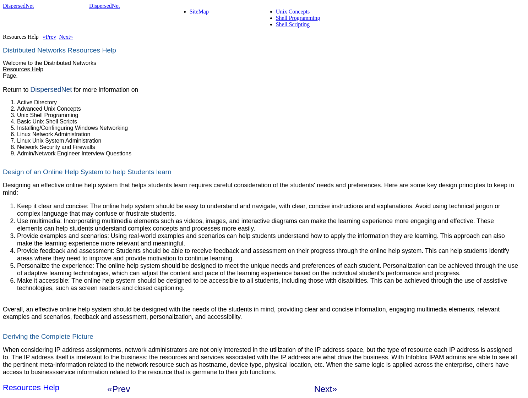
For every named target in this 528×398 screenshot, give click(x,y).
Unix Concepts (293, 12)
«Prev (49, 37)
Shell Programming (298, 18)
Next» (66, 37)
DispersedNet (51, 89)
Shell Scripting (293, 24)
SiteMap (199, 12)
